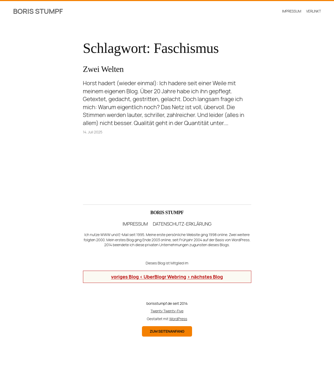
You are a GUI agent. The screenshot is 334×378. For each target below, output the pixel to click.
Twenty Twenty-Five (167, 310)
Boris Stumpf (38, 11)
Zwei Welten (103, 69)
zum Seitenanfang (167, 331)
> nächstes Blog (205, 277)
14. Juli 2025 (93, 131)
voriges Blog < (127, 277)
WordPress (178, 318)
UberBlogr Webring (165, 277)
